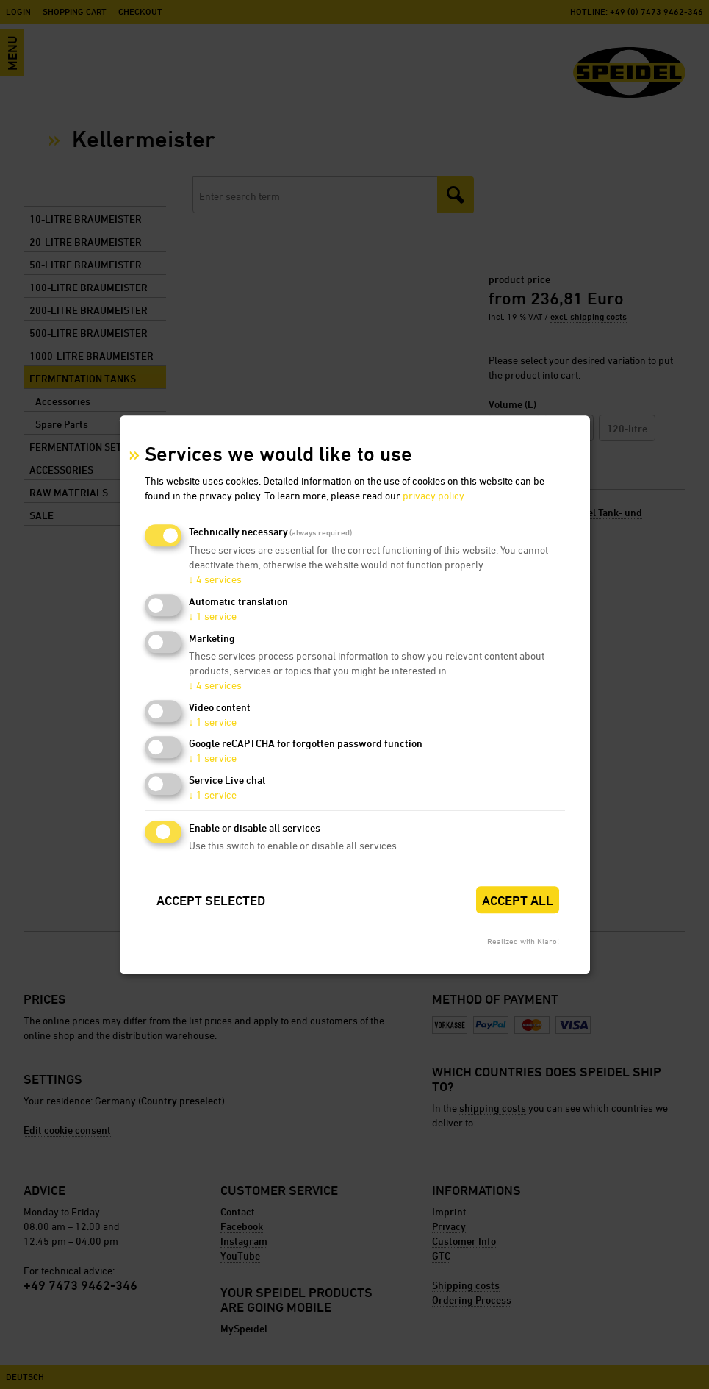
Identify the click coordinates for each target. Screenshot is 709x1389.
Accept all (517, 900)
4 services (215, 580)
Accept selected (210, 900)
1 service (213, 616)
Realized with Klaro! (523, 941)
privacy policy (433, 496)
